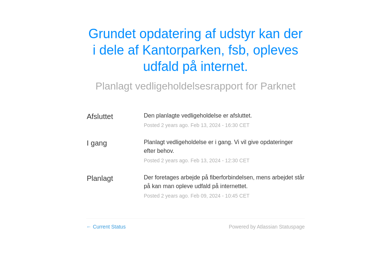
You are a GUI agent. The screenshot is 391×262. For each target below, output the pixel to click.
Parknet (278, 86)
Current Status (106, 227)
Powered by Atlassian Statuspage (267, 227)
